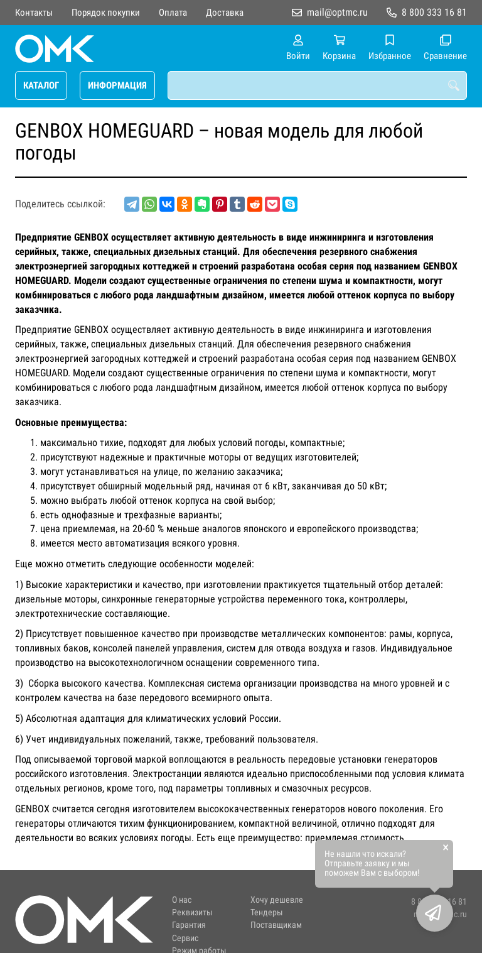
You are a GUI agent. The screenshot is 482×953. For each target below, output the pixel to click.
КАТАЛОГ (41, 85)
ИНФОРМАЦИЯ (117, 85)
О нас (181, 900)
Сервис (185, 938)
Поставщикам (276, 925)
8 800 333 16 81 (434, 12)
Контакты (34, 12)
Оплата (173, 12)
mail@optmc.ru (337, 12)
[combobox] (317, 85)
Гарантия (189, 925)
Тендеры (266, 912)
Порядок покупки (106, 12)
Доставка (225, 12)
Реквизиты (192, 912)
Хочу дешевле (276, 900)
